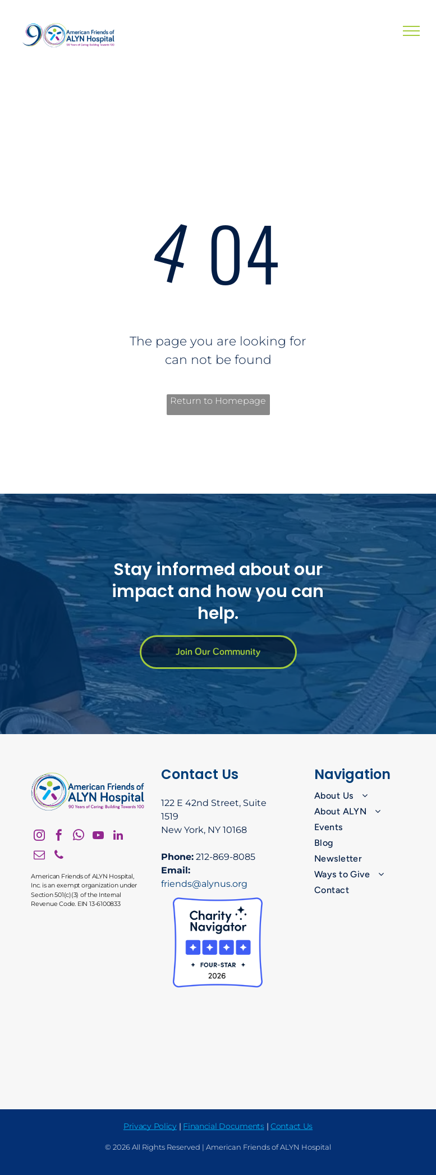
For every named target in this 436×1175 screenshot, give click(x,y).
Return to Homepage (218, 400)
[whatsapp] (78, 836)
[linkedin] (117, 836)
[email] (39, 856)
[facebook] (59, 836)
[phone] (59, 856)
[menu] (411, 30)
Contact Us (291, 1126)
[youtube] (98, 836)
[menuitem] (359, 796)
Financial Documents (223, 1126)
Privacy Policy (150, 1126)
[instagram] (39, 836)
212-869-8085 (225, 856)
